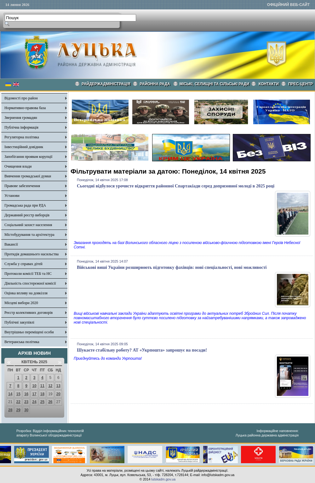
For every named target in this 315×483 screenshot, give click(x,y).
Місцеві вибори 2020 (21, 303)
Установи (12, 195)
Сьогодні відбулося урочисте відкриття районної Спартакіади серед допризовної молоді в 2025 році (175, 186)
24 (34, 402)
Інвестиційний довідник (23, 147)
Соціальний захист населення (28, 225)
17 (34, 394)
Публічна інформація (21, 127)
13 (58, 386)
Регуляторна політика (21, 137)
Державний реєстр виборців (26, 215)
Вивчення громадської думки (27, 176)
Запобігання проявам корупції (28, 156)
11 (42, 386)
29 (18, 410)
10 (34, 386)
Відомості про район (21, 98)
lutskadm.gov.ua (163, 479)
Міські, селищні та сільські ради (214, 84)
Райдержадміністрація (106, 84)
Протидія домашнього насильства (31, 254)
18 (42, 394)
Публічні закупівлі (19, 322)
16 (26, 394)
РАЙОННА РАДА (155, 84)
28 (10, 410)
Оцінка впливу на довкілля (26, 293)
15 (18, 394)
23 (26, 402)
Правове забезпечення (22, 186)
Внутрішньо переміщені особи (29, 332)
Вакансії (11, 244)
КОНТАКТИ (269, 84)
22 (18, 402)
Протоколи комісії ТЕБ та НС (28, 273)
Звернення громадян (20, 117)
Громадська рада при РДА (25, 205)
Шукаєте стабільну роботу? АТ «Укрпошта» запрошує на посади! (142, 350)
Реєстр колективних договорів (28, 312)
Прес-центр (300, 84)
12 (50, 386)
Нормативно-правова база (25, 108)
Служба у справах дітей (23, 264)
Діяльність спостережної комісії (30, 283)
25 (42, 402)
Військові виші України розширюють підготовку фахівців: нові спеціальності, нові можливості (172, 267)
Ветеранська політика (21, 342)
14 (10, 394)
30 (26, 410)
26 (50, 402)
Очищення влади (18, 166)
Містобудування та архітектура (29, 234)
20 (58, 394)
